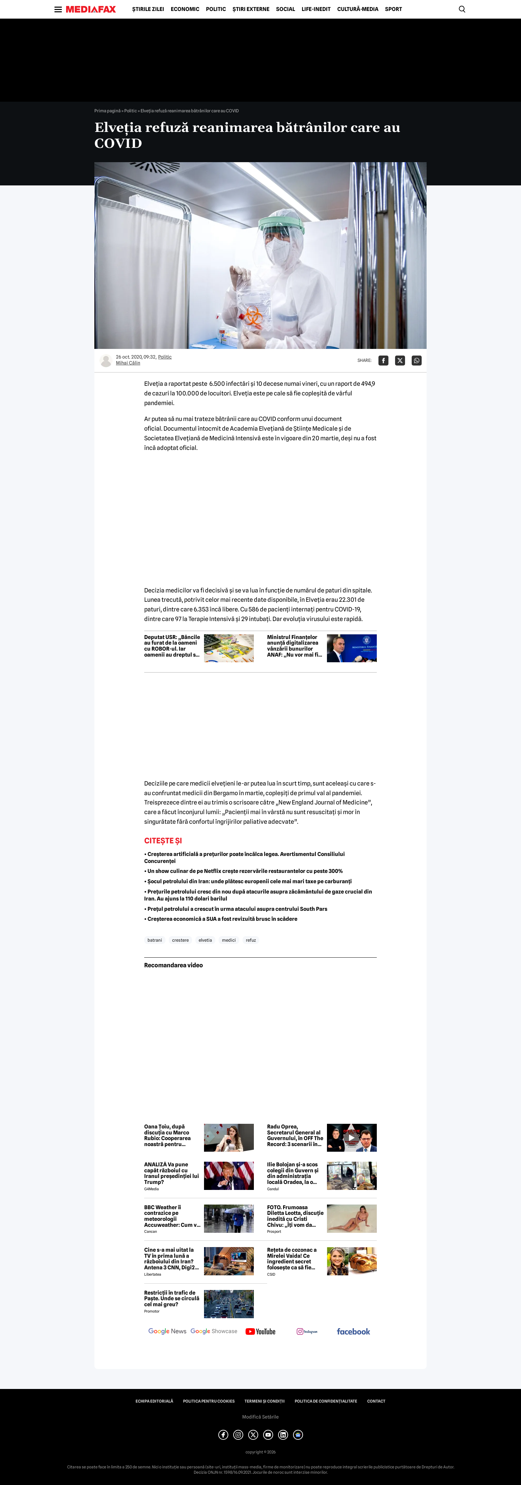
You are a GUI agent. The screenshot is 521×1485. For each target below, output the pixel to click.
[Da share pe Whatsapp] (417, 361)
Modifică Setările (260, 1417)
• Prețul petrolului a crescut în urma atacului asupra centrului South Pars (235, 909)
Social (285, 9)
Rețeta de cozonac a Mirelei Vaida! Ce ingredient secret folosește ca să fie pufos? (292, 1258)
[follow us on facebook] (353, 1332)
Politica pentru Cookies (209, 1401)
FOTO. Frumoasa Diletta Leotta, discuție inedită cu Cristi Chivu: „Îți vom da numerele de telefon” (295, 1216)
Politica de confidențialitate (326, 1401)
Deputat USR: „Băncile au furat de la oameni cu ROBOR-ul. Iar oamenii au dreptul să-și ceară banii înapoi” (172, 646)
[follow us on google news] (167, 1332)
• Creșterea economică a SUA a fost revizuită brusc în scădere (220, 919)
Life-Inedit (316, 9)
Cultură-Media (357, 9)
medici (229, 940)
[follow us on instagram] (307, 1332)
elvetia (205, 940)
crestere (180, 940)
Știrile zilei (148, 9)
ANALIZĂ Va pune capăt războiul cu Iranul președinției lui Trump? (171, 1173)
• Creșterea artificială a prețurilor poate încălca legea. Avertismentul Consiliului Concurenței (244, 857)
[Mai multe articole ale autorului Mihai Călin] (106, 360)
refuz (251, 940)
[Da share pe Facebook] (383, 361)
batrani (155, 940)
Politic (216, 9)
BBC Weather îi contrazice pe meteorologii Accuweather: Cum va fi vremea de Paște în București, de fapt (172, 1216)
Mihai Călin (128, 363)
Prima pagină (107, 110)
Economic (185, 9)
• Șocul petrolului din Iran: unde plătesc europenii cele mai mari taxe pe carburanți (248, 881)
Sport (393, 9)
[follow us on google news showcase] (214, 1332)
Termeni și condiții (265, 1401)
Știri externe (251, 9)
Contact (376, 1401)
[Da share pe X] (400, 361)
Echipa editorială (154, 1401)
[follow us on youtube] (260, 1332)
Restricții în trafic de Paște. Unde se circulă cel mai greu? (171, 1299)
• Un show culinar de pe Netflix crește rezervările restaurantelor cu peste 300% (243, 871)
